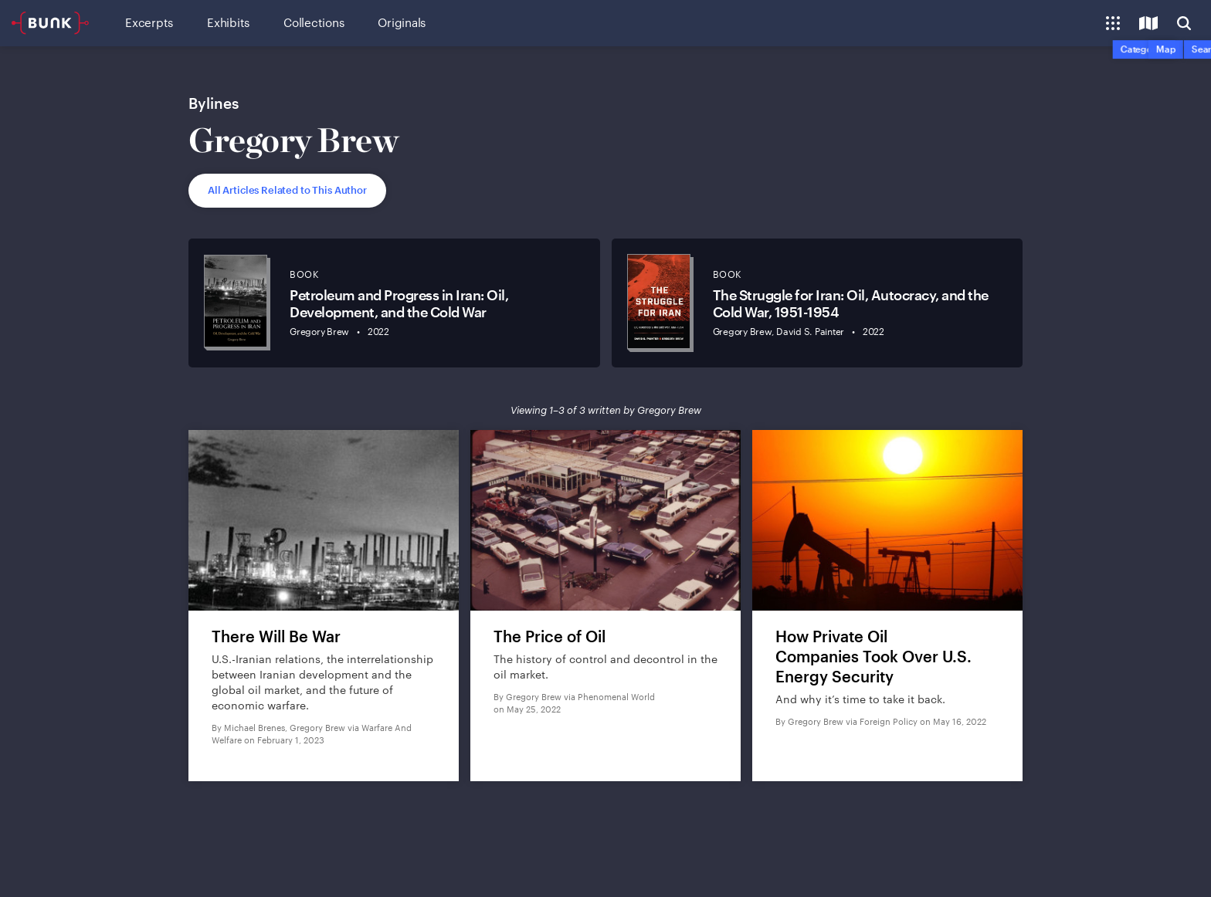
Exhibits (228, 22)
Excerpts (149, 22)
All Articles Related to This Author (287, 190)
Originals (402, 22)
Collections (313, 22)
